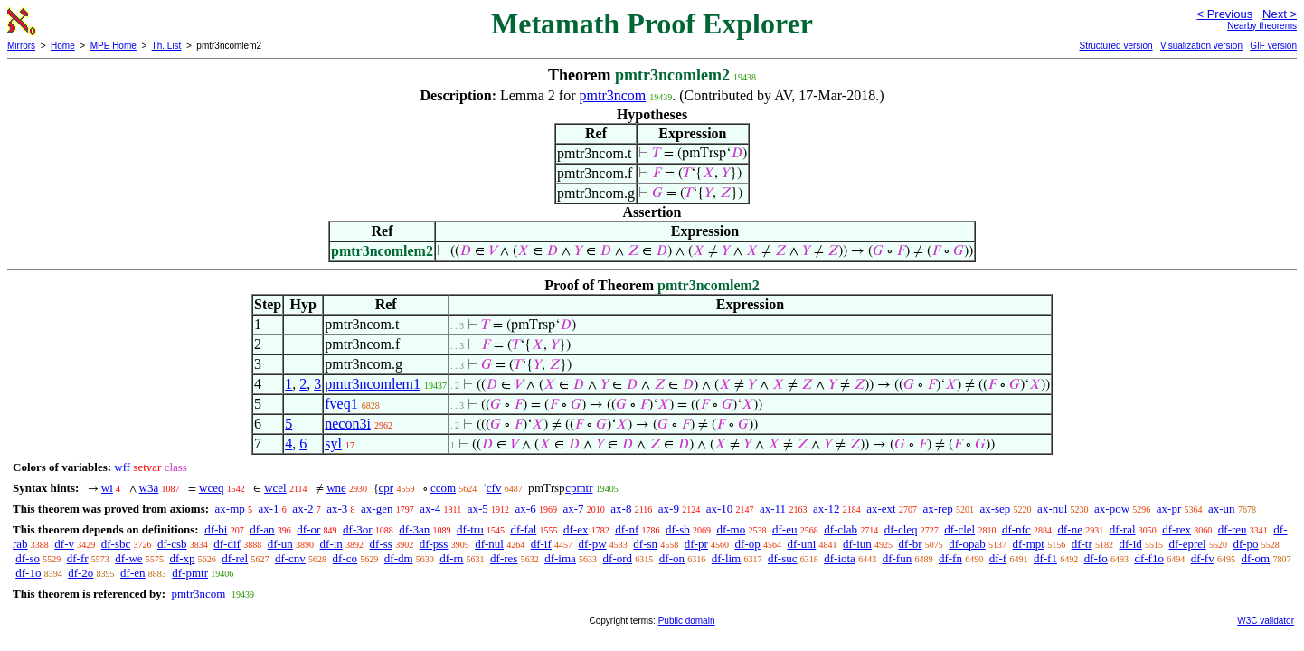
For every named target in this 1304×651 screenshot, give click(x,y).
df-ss (381, 544)
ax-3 (336, 508)
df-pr (696, 544)
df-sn (645, 544)
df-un (280, 544)
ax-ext (880, 508)
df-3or (358, 529)
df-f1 (1045, 558)
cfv (494, 488)
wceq (211, 488)
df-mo (730, 529)
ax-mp (230, 508)
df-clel (959, 529)
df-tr (1082, 544)
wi (107, 488)
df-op (748, 544)
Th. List (167, 46)
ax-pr (1169, 508)
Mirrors (21, 46)
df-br (910, 544)
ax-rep (937, 508)
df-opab (967, 544)
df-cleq (901, 529)
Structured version (1115, 46)
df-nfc (1016, 529)
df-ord (618, 558)
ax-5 (478, 508)
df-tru (470, 529)
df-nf (626, 529)
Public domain (686, 621)
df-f (998, 558)
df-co (345, 558)
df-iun (857, 544)
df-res (503, 558)
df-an (262, 529)
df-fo (1096, 558)
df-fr (78, 558)
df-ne (1069, 529)
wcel (275, 488)
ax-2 (302, 508)
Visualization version (1201, 46)
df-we (128, 558)
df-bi (215, 529)
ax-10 (719, 508)
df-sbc (116, 544)
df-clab (840, 529)
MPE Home (113, 46)
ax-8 (620, 508)
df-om (1255, 558)
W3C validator (1265, 621)
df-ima (560, 558)
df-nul (489, 544)
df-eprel (1187, 544)
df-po (1245, 544)
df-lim (727, 558)
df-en (132, 573)
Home (63, 46)
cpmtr (578, 488)
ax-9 (668, 508)
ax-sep (994, 508)
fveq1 (341, 403)
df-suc (783, 558)
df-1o (28, 573)
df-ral (1123, 529)
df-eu (784, 529)
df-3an (414, 529)
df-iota (839, 558)
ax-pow (1111, 508)
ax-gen (376, 508)
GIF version (1273, 46)
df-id (1130, 544)
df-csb (172, 544)
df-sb (678, 529)
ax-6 (525, 508)
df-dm (398, 558)
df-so (27, 558)
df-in (331, 544)
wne (336, 488)
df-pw (593, 544)
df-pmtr (190, 573)
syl (333, 443)
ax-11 (773, 508)
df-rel (235, 558)
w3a (149, 488)
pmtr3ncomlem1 (372, 384)
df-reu (1232, 529)
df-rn (451, 558)
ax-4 (430, 508)
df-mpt (1028, 544)
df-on (672, 558)
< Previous (1224, 14)
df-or (308, 529)
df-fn (950, 558)
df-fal (523, 529)
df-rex (1176, 529)
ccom (443, 488)
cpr (386, 488)
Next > (1279, 14)
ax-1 (269, 508)
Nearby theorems (1262, 26)
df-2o (80, 573)
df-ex (575, 529)
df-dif (227, 544)
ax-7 (572, 508)
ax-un (1221, 508)
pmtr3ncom (613, 95)
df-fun (897, 558)
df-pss (434, 544)
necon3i (348, 423)
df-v (64, 544)
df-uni (801, 544)
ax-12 (826, 508)
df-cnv (290, 558)
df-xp (181, 558)
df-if (541, 544)
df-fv (1202, 558)
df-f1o (1149, 558)
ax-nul (1052, 508)
